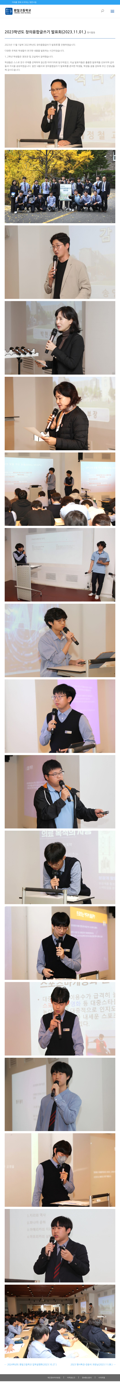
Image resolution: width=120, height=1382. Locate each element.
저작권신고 (71, 1378)
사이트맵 (101, 1378)
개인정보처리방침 (53, 1378)
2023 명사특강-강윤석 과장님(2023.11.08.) (93, 1364)
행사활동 (91, 32)
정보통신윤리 (87, 1378)
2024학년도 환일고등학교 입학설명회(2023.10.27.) (31, 1364)
